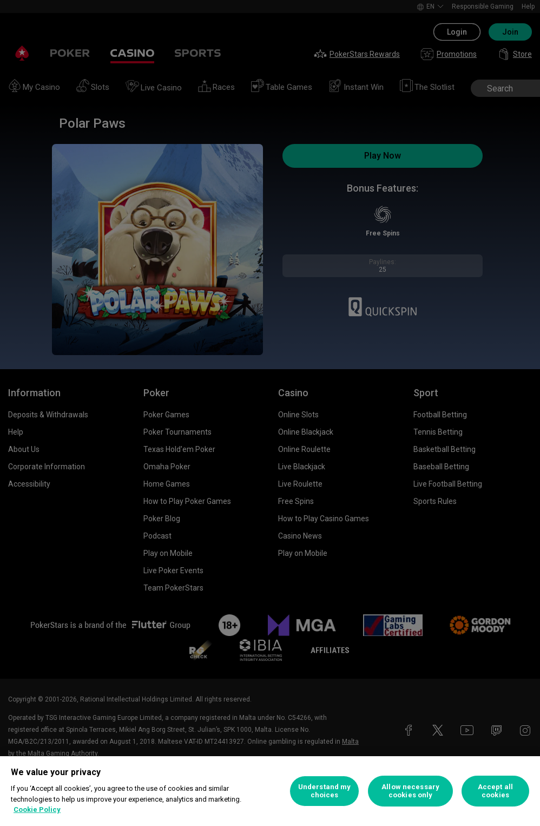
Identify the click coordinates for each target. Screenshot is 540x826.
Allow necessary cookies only (410, 791)
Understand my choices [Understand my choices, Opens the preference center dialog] (324, 791)
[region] (270, 791)
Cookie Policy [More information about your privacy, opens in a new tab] (37, 809)
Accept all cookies (495, 791)
